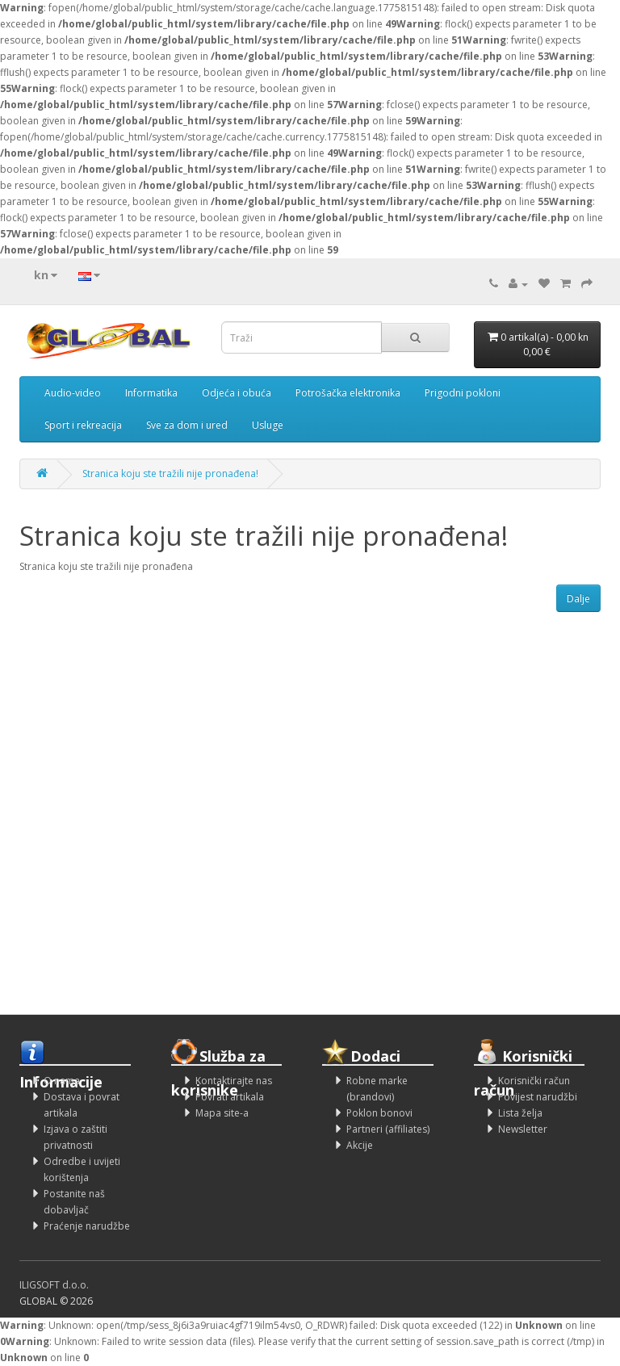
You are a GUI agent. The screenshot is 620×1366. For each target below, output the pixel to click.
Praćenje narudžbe (87, 1226)
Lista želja (520, 1113)
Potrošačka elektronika (347, 393)
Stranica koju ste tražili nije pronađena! (170, 473)
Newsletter (522, 1129)
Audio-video (72, 393)
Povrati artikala (229, 1097)
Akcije (359, 1145)
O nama (62, 1080)
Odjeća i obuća (236, 393)
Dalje (578, 598)
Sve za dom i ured (187, 425)
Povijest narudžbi (537, 1097)
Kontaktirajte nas (233, 1080)
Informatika (151, 393)
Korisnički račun (534, 1080)
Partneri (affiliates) (387, 1129)
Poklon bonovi (379, 1113)
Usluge (267, 425)
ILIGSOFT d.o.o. (54, 1285)
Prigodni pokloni (463, 393)
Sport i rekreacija (83, 425)
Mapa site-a (222, 1113)
